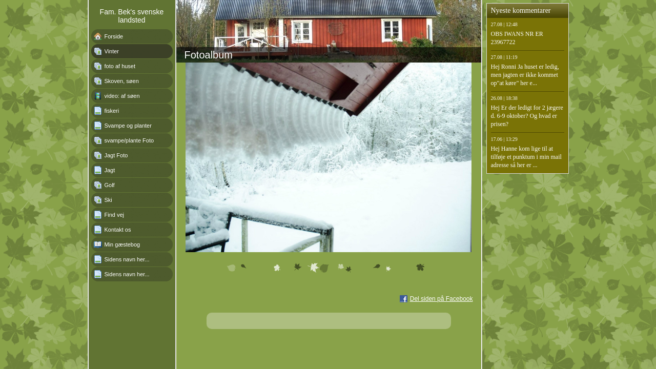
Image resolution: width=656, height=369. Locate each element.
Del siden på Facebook (441, 298)
